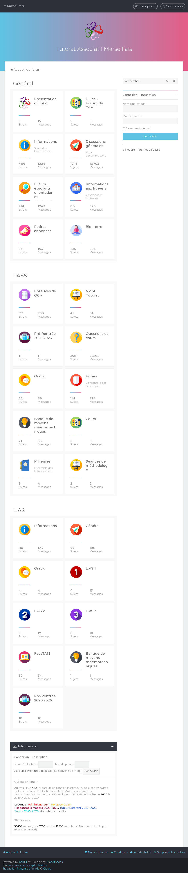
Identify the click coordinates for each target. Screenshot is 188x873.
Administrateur (38, 804)
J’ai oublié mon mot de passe (33, 770)
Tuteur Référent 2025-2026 (77, 807)
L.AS (19, 510)
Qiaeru (47, 868)
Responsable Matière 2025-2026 (36, 807)
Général (23, 83)
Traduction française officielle (21, 868)
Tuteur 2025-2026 (26, 810)
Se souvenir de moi (68, 770)
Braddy (32, 829)
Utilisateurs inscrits (53, 810)
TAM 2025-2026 (60, 804)
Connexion (21, 756)
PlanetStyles (55, 862)
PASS (20, 275)
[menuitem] (172, 6)
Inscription (40, 756)
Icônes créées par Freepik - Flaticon (25, 865)
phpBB (23, 862)
